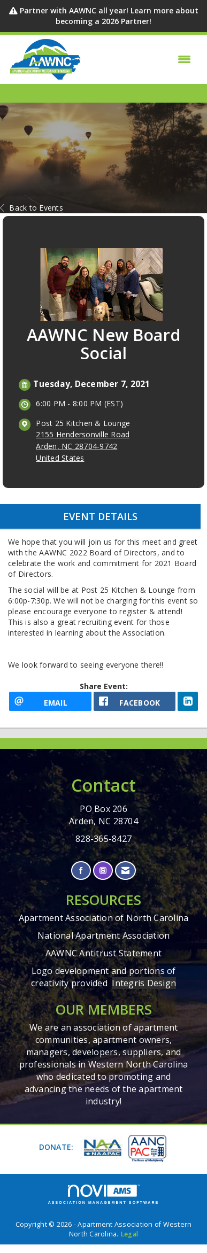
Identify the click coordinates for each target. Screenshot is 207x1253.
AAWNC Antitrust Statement (103, 953)
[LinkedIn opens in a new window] (188, 701)
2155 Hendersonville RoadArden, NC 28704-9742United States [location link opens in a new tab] (82, 446)
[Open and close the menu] (139, 59)
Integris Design (144, 983)
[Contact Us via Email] (125, 870)
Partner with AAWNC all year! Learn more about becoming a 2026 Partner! (109, 15)
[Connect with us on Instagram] (103, 870)
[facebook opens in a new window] (135, 701)
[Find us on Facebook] (81, 870)
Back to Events (31, 208)
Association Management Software (103, 1194)
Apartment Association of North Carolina (104, 918)
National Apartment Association (103, 935)
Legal (129, 1234)
